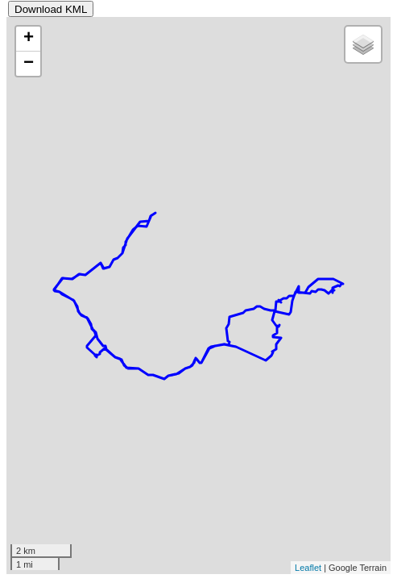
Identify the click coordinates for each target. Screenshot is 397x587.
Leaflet (308, 567)
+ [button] (28, 39)
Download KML (50, 9)
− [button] (28, 64)
